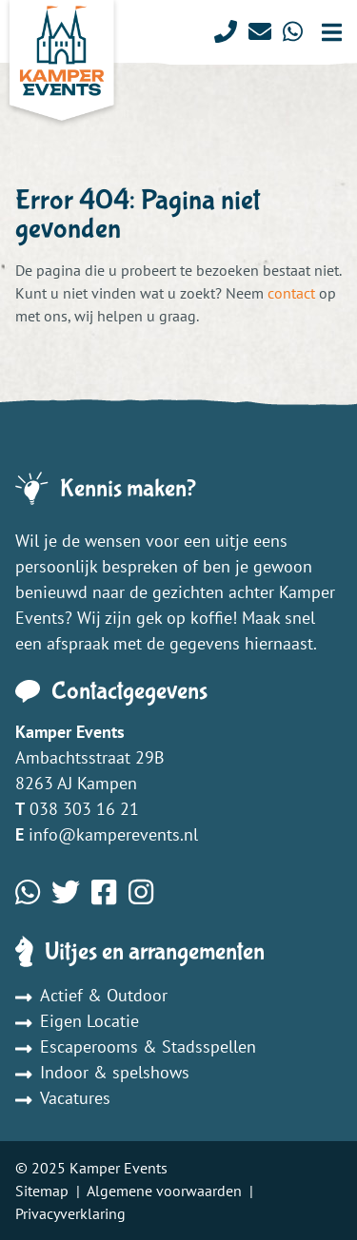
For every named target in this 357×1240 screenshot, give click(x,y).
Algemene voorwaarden (164, 1190)
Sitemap (42, 1190)
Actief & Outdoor (91, 995)
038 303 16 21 (84, 809)
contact (291, 292)
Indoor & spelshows (102, 1072)
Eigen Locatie (77, 1021)
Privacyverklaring (70, 1213)
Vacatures (62, 1098)
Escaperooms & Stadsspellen (135, 1046)
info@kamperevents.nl (113, 834)
